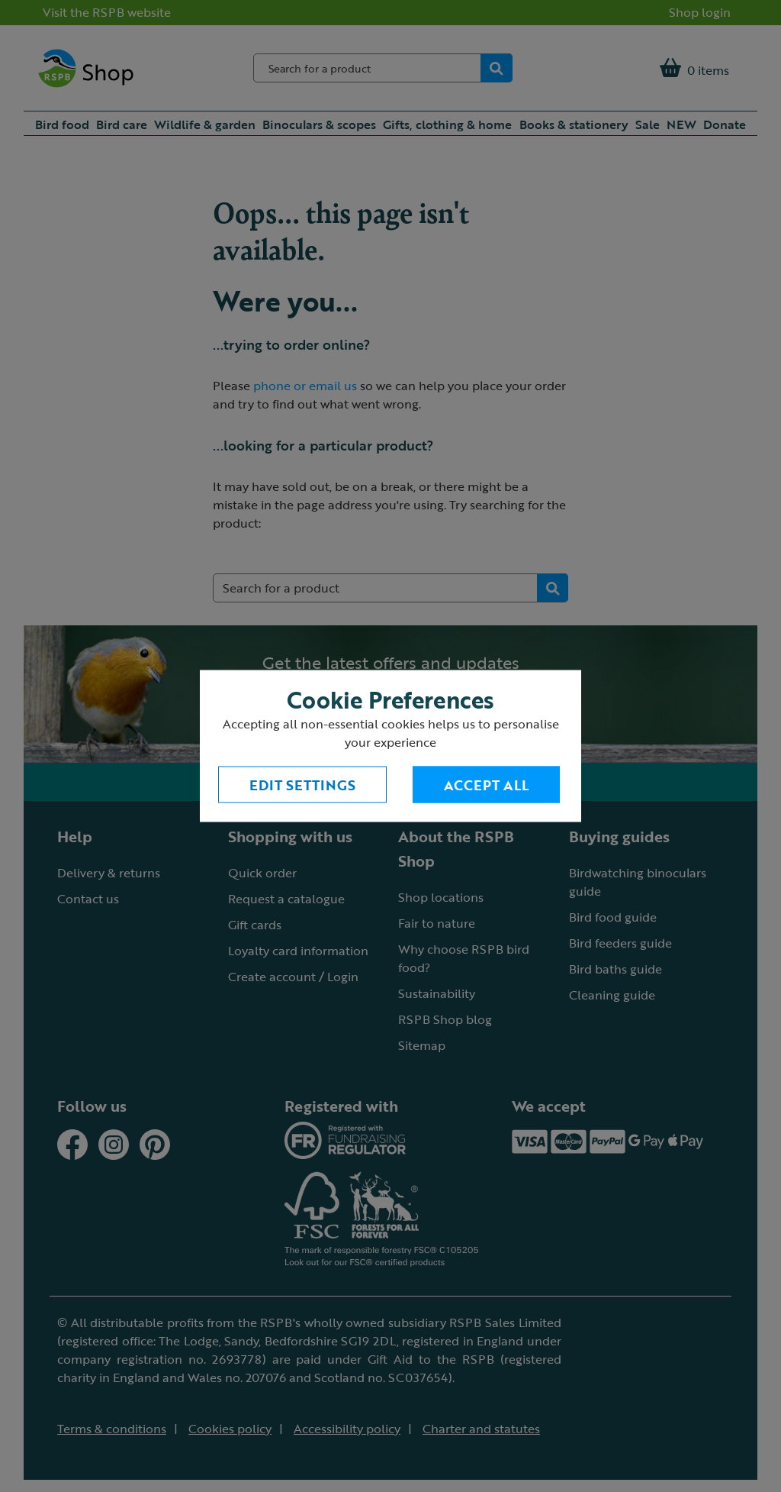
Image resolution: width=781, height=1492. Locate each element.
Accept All (486, 785)
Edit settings (302, 785)
